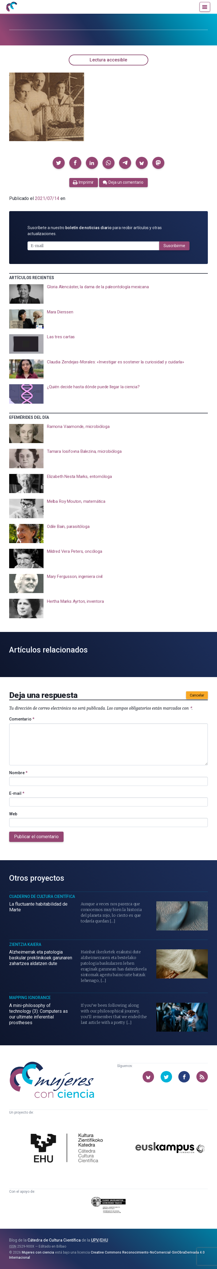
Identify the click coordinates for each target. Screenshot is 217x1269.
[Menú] (205, 7)
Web (13, 814)
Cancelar (197, 695)
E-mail (16, 793)
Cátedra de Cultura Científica (54, 1240)
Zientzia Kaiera (25, 944)
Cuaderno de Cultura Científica (42, 896)
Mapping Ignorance (30, 997)
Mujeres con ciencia (38, 1252)
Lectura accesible (108, 60)
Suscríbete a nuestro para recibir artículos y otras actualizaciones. (94, 230)
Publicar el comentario (36, 836)
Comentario (21, 719)
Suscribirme (174, 245)
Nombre (18, 772)
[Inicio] (11, 7)
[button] (59, 163)
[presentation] (108, 294)
